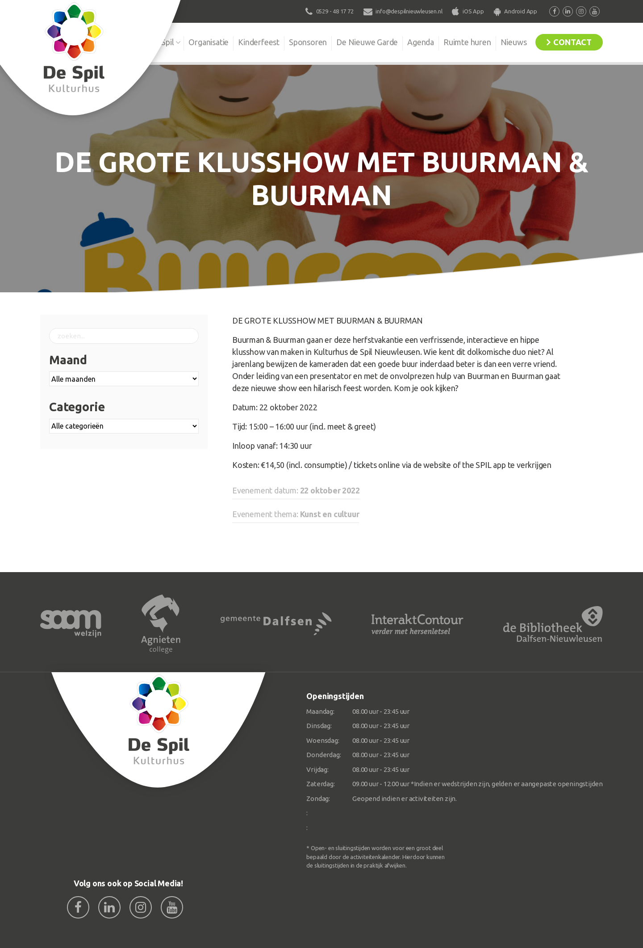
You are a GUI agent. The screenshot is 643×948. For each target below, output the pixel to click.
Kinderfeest (259, 42)
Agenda (420, 42)
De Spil (162, 42)
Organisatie (208, 42)
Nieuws (514, 42)
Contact (572, 42)
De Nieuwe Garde (367, 42)
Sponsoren (308, 42)
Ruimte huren (467, 42)
